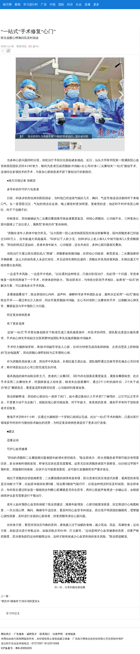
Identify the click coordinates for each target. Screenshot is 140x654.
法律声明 (57, 634)
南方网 (7, 4)
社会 (79, 4)
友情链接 (70, 634)
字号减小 (3, 50)
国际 (61, 4)
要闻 (17, 4)
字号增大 (8, 50)
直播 (87, 4)
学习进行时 (30, 4)
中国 (52, 4)
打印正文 (14, 613)
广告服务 (19, 634)
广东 (44, 4)
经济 (70, 4)
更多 (96, 4)
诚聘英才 (32, 634)
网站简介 (6, 634)
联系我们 (45, 634)
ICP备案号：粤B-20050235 (16, 648)
